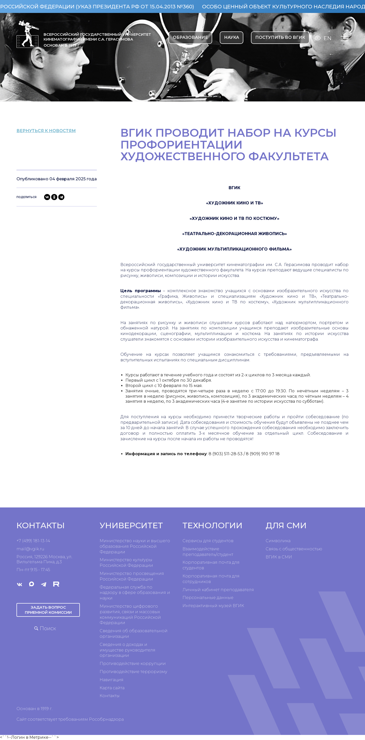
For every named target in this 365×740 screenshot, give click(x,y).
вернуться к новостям (55, 130)
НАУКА (231, 37)
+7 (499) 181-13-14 (33, 540)
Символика (278, 540)
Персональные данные (207, 597)
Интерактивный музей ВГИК (213, 605)
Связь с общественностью (294, 549)
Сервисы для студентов (207, 540)
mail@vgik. (28, 549)
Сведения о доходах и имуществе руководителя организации (127, 650)
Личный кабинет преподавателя (218, 589)
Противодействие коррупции (133, 663)
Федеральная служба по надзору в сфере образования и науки (135, 593)
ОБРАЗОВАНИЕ (190, 37)
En (328, 38)
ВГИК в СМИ (279, 557)
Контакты (110, 695)
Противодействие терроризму (133, 671)
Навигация (111, 679)
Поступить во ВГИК (280, 37)
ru (42, 549)
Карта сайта (112, 687)
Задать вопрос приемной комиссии (48, 609)
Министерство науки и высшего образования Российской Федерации (135, 546)
